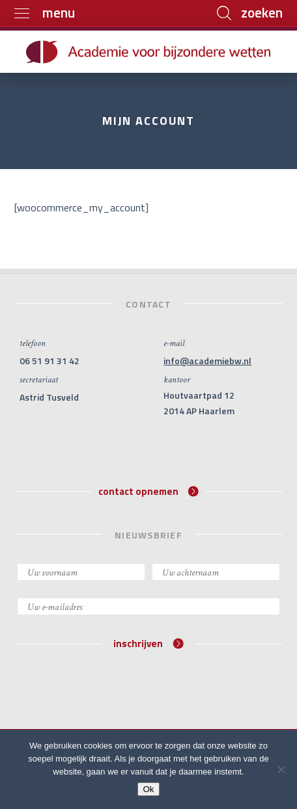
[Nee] (280, 769)
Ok (148, 789)
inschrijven (148, 643)
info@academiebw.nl (207, 360)
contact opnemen (148, 490)
